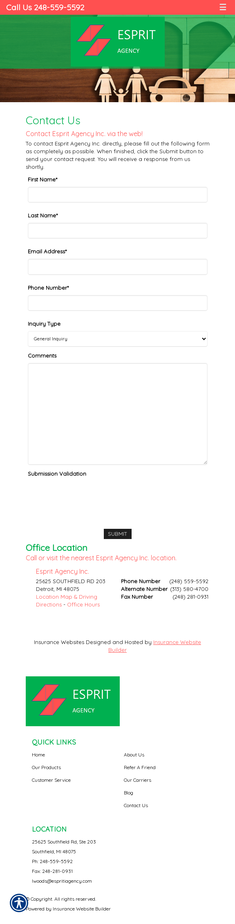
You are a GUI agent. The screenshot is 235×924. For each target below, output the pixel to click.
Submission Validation (57, 473)
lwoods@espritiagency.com (62, 881)
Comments (42, 355)
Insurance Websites (59, 642)
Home (38, 755)
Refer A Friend (140, 767)
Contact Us (136, 805)
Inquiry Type (44, 323)
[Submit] (118, 534)
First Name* (42, 179)
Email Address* (47, 251)
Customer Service (51, 780)
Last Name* (43, 215)
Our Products (46, 767)
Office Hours (83, 604)
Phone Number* (48, 287)
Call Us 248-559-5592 (45, 7)
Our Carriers (137, 780)
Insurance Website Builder (82, 909)
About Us (134, 755)
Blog (128, 793)
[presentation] (90, 497)
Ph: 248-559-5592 (52, 861)
